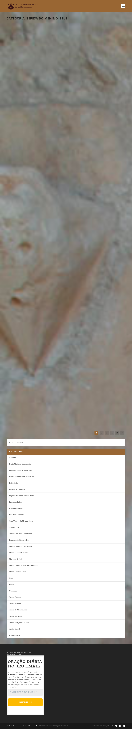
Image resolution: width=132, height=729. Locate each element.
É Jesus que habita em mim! (32, 196)
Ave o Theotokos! (85, 402)
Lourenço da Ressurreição (19, 540)
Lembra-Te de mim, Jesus (29, 61)
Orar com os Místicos (20, 726)
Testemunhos (34, 726)
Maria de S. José (15, 559)
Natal (88, 407)
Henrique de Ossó (16, 508)
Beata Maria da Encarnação (20, 464)
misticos (13, 66)
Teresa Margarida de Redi (19, 623)
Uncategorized (14, 635)
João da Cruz (14, 527)
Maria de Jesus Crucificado (19, 553)
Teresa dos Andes (15, 616)
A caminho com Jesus (27, 129)
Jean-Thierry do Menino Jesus (21, 521)
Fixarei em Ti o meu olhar (92, 196)
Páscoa (11, 585)
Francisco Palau (15, 502)
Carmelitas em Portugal (100, 726)
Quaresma (30, 66)
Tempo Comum (30, 335)
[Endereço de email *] (25, 692)
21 (117, 433)
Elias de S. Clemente (17, 489)
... (112, 433)
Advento (12, 458)
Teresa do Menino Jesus (41, 66)
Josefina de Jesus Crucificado (20, 534)
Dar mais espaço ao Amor (92, 61)
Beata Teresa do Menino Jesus (20, 470)
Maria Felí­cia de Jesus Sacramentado (23, 565)
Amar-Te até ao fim (26, 263)
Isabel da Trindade (16, 515)
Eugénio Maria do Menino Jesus (21, 496)
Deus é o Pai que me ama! (30, 330)
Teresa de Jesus (15, 604)
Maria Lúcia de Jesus (17, 572)
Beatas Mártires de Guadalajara (21, 477)
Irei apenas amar (24, 397)
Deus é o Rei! (80, 334)
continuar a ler (21, 81)
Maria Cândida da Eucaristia (20, 546)
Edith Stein (13, 483)
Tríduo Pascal (14, 629)
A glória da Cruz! (85, 129)
